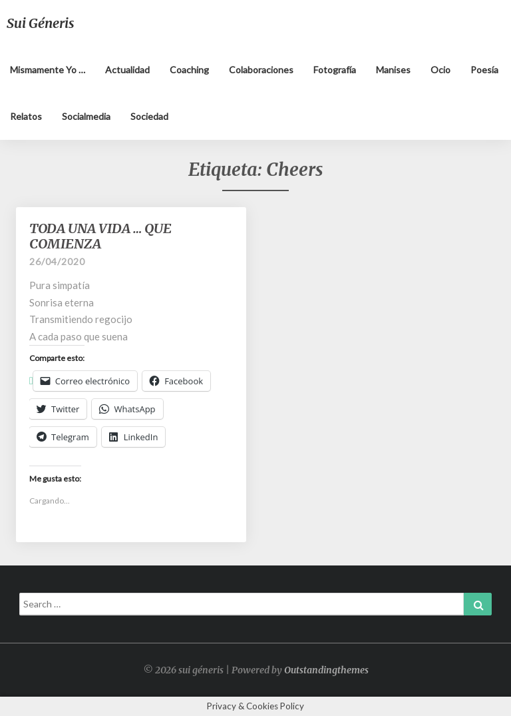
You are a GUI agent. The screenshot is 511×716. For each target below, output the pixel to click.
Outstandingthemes (326, 670)
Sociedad (149, 116)
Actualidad (127, 69)
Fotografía (334, 69)
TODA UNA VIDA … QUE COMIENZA (100, 236)
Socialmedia (86, 116)
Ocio (440, 69)
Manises (393, 69)
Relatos (26, 116)
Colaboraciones (261, 69)
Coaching (189, 69)
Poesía (484, 69)
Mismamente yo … (47, 69)
